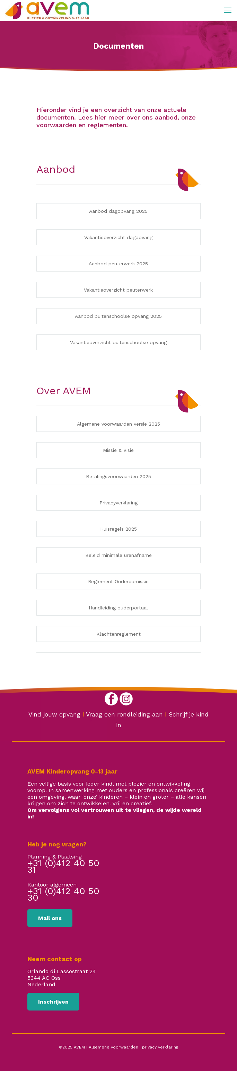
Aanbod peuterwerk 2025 (118, 263)
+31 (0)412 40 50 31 (63, 867)
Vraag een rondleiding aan (124, 714)
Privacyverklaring (118, 502)
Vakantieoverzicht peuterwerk (118, 290)
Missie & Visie (118, 450)
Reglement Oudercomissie (118, 581)
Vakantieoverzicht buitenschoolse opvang (118, 342)
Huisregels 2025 (118, 529)
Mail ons (50, 918)
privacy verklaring (160, 1047)
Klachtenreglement (118, 634)
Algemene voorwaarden (113, 1047)
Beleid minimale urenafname (118, 555)
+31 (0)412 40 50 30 (63, 895)
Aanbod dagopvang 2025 (118, 211)
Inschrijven (53, 1001)
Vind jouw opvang (54, 714)
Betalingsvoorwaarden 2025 (118, 476)
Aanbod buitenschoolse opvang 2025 (118, 316)
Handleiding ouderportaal (118, 607)
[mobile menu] (228, 10)
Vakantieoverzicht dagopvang (118, 237)
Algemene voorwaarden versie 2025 (118, 424)
